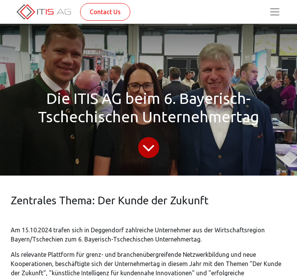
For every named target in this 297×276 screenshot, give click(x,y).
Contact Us (105, 11)
